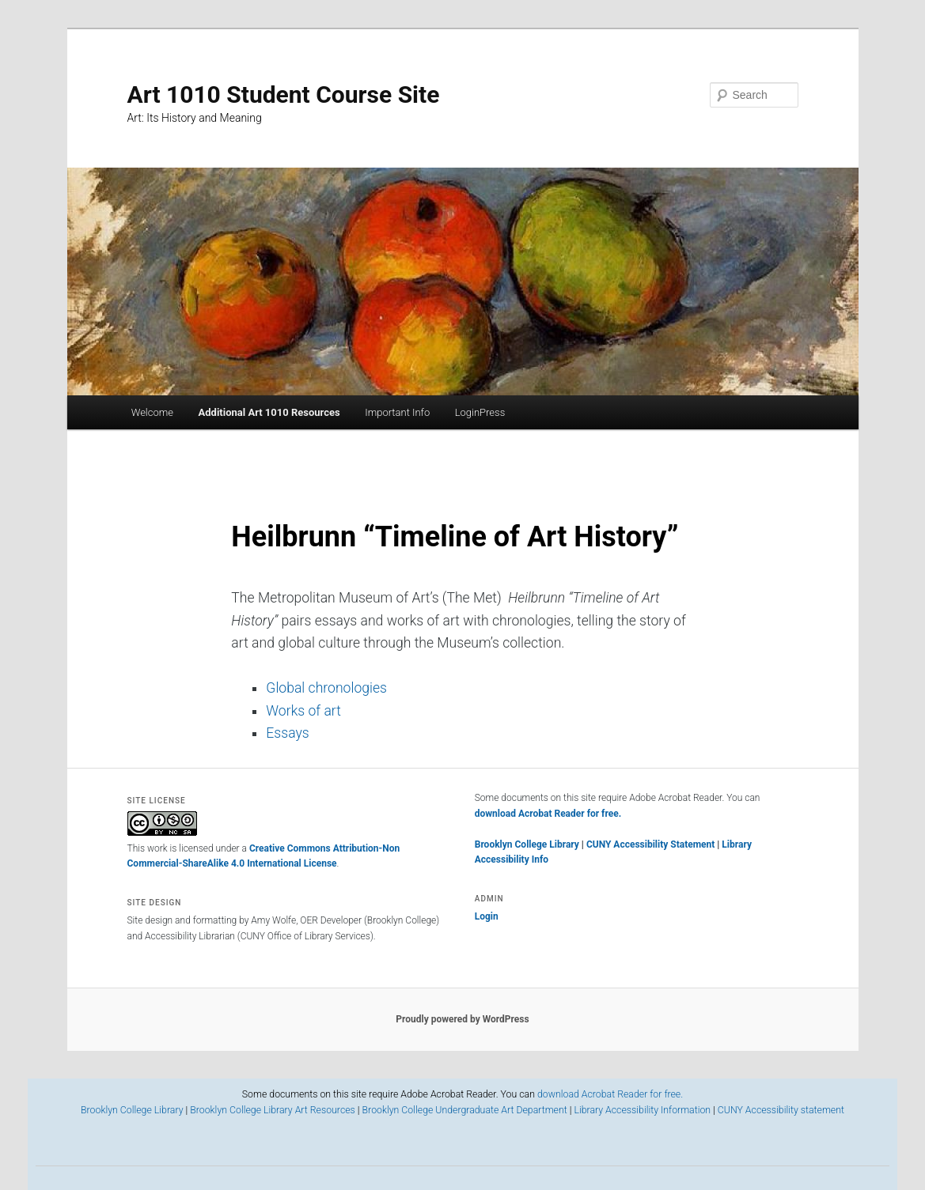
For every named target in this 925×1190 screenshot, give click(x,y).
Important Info (397, 412)
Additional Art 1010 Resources (269, 412)
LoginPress (480, 412)
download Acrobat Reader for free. (548, 813)
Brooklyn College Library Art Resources (272, 1110)
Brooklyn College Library (527, 844)
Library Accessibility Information (642, 1110)
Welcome (152, 412)
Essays (287, 733)
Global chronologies (326, 688)
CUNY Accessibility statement (781, 1110)
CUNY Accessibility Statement (651, 844)
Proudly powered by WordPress (462, 1019)
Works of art (303, 711)
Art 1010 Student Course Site (283, 94)
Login (487, 916)
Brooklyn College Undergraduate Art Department (464, 1110)
